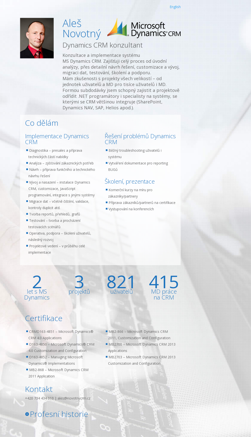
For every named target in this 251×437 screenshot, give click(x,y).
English (175, 6)
